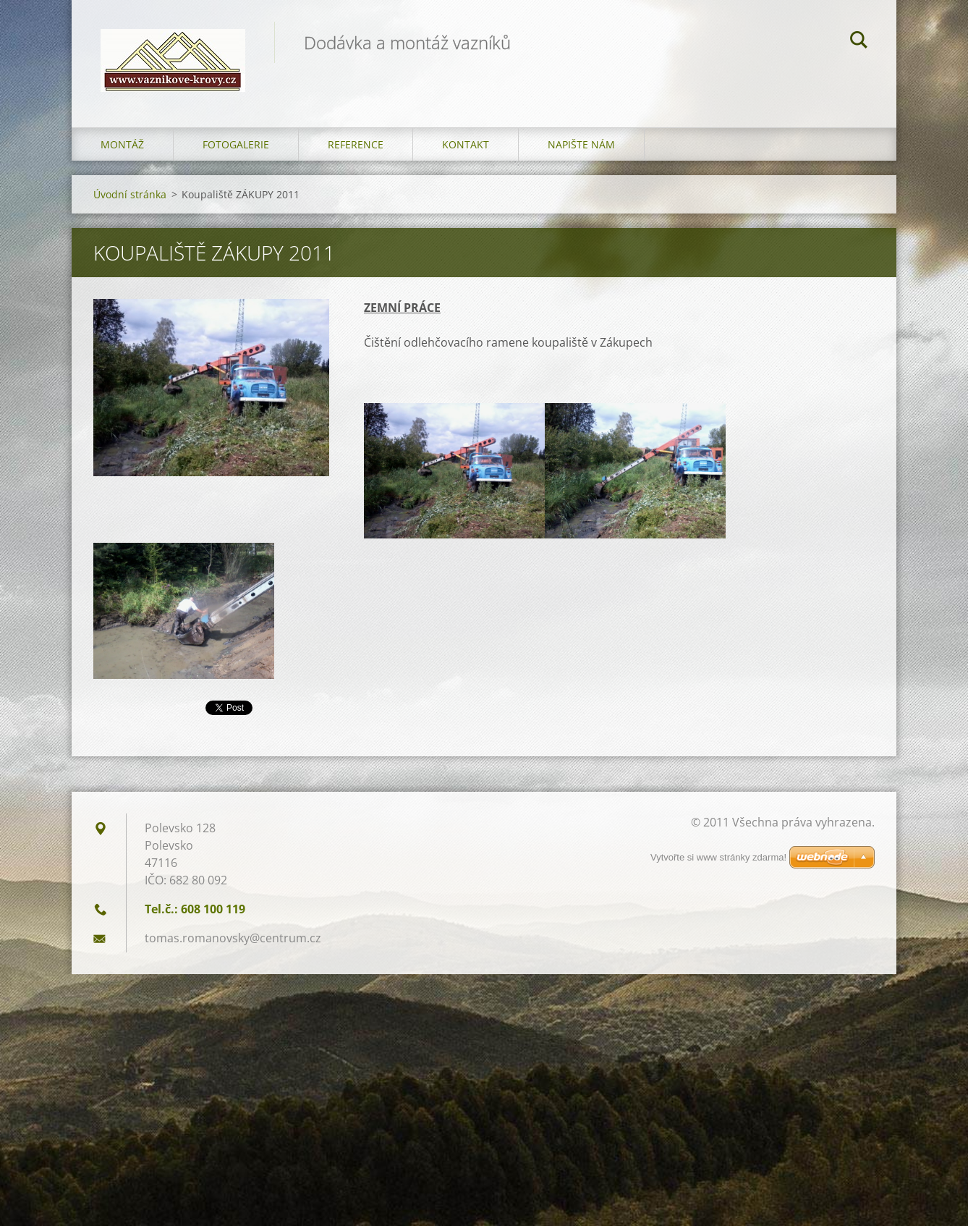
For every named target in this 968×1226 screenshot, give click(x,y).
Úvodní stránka (129, 194)
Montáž (122, 144)
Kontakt (465, 144)
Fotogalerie (236, 144)
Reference (355, 144)
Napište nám (581, 144)
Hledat (858, 42)
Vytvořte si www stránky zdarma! (718, 857)
